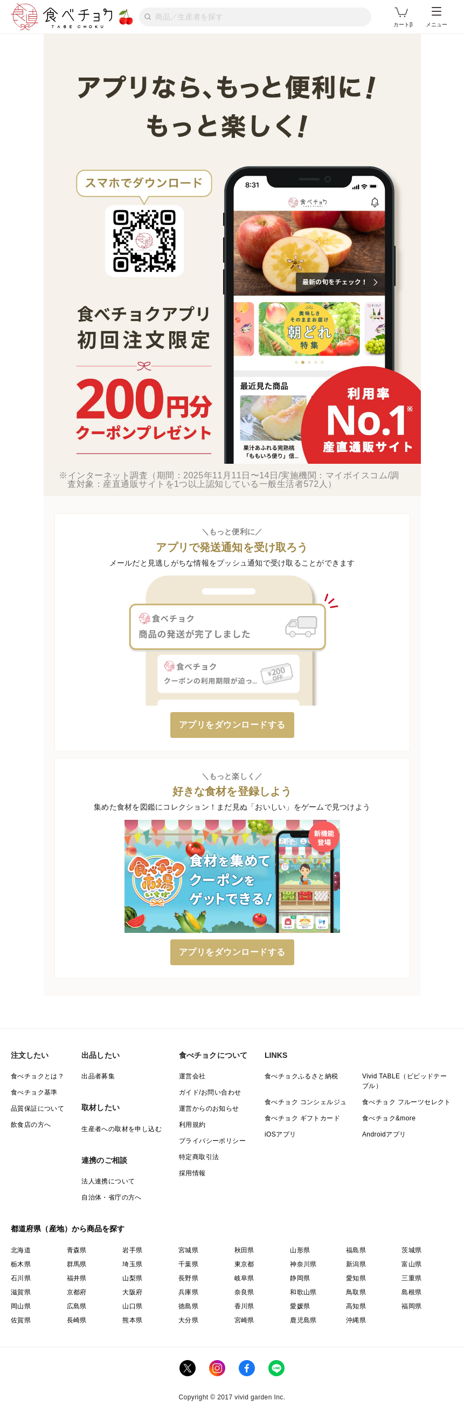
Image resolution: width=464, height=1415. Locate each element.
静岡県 (300, 1278)
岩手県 (132, 1250)
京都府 (77, 1292)
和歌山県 (303, 1292)
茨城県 (411, 1250)
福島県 (356, 1250)
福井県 (77, 1278)
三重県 (411, 1278)
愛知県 (356, 1278)
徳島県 (188, 1306)
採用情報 (192, 1173)
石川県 (21, 1278)
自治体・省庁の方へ (111, 1197)
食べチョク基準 (34, 1092)
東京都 (244, 1264)
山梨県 (132, 1278)
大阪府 (132, 1292)
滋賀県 (21, 1292)
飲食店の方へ (31, 1124)
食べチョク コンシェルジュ (306, 1102)
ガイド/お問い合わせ (210, 1092)
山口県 (132, 1306)
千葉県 (188, 1264)
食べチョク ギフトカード (302, 1118)
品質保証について (37, 1108)
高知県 (356, 1306)
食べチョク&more (388, 1118)
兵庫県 (188, 1292)
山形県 (300, 1250)
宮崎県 (244, 1320)
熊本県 (132, 1320)
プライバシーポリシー (212, 1141)
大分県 (188, 1320)
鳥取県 (356, 1292)
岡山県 (21, 1306)
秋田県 (244, 1250)
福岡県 (411, 1306)
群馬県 (77, 1264)
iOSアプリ (280, 1134)
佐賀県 (21, 1320)
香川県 (244, 1306)
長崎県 (77, 1320)
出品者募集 (98, 1076)
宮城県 (188, 1250)
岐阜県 (244, 1278)
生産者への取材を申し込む (121, 1129)
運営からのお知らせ (209, 1108)
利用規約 (192, 1124)
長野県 (188, 1278)
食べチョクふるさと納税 (301, 1076)
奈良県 (244, 1292)
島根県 (411, 1292)
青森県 (77, 1250)
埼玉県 (132, 1264)
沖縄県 (356, 1320)
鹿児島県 (303, 1320)
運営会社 (192, 1076)
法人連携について (108, 1181)
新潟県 (356, 1264)
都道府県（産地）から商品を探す (68, 1228)
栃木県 (21, 1264)
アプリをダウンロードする (232, 724)
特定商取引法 (199, 1157)
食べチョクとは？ (37, 1076)
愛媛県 (300, 1306)
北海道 (21, 1250)
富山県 (411, 1264)
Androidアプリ (384, 1134)
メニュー (436, 17)
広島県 (77, 1306)
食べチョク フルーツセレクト (406, 1102)
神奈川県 (303, 1264)
